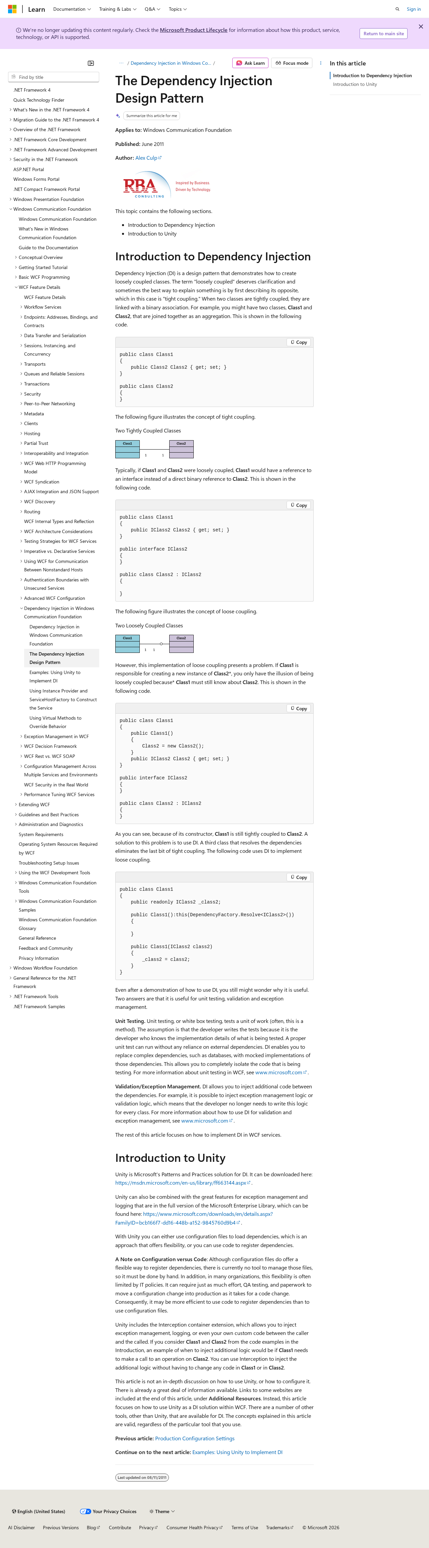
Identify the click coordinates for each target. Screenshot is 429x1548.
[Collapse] (90, 63)
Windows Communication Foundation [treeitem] (58, 219)
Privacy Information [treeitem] (39, 958)
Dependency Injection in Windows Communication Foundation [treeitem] (55, 635)
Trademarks (278, 1527)
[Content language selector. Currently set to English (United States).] (38, 1511)
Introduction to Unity (355, 84)
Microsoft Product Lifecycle (194, 29)
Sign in (414, 9)
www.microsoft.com (278, 1072)
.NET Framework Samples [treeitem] (39, 1006)
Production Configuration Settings (195, 1438)
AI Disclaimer (21, 1527)
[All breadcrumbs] (121, 63)
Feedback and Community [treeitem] (46, 948)
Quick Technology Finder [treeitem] (38, 100)
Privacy (146, 1527)
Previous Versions (61, 1527)
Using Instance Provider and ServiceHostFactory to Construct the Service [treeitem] (63, 699)
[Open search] (397, 9)
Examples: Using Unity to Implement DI (237, 1451)
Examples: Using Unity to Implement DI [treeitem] (54, 676)
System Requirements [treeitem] (41, 834)
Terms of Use (245, 1527)
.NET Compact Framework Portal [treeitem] (46, 189)
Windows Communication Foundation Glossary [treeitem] (58, 923)
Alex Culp (146, 157)
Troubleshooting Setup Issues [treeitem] (49, 863)
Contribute (120, 1527)
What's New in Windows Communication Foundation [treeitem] (47, 233)
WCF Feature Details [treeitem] (45, 297)
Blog (91, 1527)
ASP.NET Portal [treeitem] (28, 169)
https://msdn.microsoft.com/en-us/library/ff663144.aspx (180, 1182)
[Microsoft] (12, 9)
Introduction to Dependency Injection (372, 75)
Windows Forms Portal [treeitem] (36, 179)
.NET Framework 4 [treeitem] (32, 90)
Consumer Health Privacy (193, 1527)
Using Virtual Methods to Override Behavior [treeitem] (55, 722)
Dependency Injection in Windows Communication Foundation (171, 63)
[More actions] (321, 63)
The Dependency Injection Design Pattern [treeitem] (56, 658)
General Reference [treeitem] (37, 938)
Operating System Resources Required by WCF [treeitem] (58, 848)
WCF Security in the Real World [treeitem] (56, 784)
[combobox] (53, 77)
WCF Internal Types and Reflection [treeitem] (59, 521)
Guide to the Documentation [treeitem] (48, 247)
